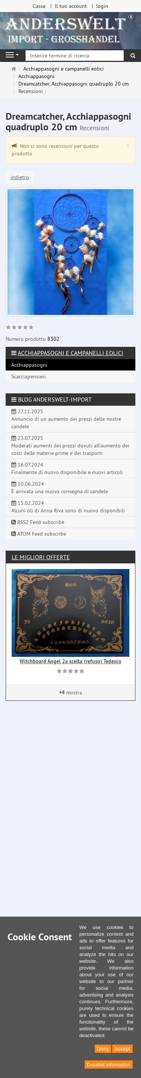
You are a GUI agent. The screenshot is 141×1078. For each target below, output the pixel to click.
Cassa (39, 6)
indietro (20, 177)
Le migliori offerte (41, 557)
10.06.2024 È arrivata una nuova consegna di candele (59, 487)
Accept (122, 1049)
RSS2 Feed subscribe (37, 522)
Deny (103, 1049)
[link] (20, 328)
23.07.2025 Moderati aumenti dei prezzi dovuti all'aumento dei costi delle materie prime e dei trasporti (70, 445)
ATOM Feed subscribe (38, 533)
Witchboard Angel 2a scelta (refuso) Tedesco (70, 661)
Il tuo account (71, 6)
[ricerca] (133, 55)
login (102, 6)
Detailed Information (108, 1064)
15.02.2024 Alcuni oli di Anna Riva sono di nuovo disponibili (68, 507)
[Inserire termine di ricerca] (74, 55)
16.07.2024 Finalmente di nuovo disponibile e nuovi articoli (67, 468)
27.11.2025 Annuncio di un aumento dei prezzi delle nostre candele (66, 419)
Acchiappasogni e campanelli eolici (70, 353)
